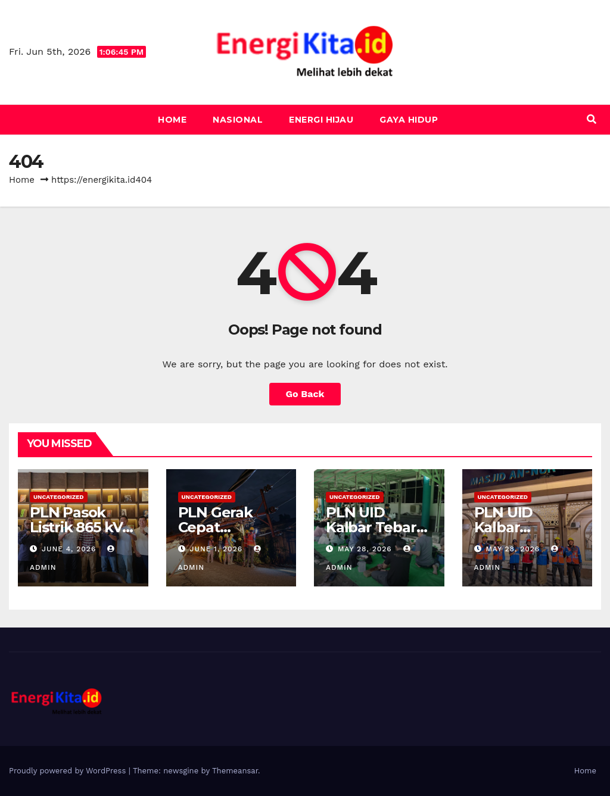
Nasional (238, 119)
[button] (591, 119)
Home (172, 119)
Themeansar (235, 770)
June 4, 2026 (70, 549)
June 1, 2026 (217, 549)
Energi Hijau (321, 119)
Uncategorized (58, 497)
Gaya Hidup (408, 119)
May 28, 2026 (366, 549)
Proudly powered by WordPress (69, 770)
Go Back (305, 393)
